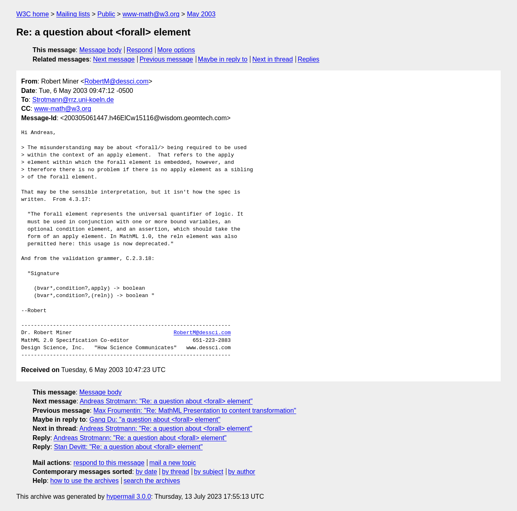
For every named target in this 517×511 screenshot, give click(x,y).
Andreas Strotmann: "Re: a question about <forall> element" (166, 401)
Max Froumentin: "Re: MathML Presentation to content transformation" (194, 410)
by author (241, 471)
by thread (175, 471)
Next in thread (272, 59)
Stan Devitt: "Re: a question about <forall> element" (128, 446)
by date (146, 471)
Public (106, 14)
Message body (100, 49)
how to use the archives (84, 480)
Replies (308, 59)
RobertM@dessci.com (116, 81)
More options (176, 49)
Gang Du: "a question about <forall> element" (155, 419)
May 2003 (201, 14)
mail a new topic (172, 462)
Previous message (166, 59)
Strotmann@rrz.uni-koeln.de (73, 99)
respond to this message (108, 462)
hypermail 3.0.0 (128, 496)
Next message (114, 59)
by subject (208, 471)
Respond (140, 49)
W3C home (32, 14)
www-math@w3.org (151, 14)
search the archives (152, 480)
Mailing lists (73, 14)
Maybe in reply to (223, 59)
